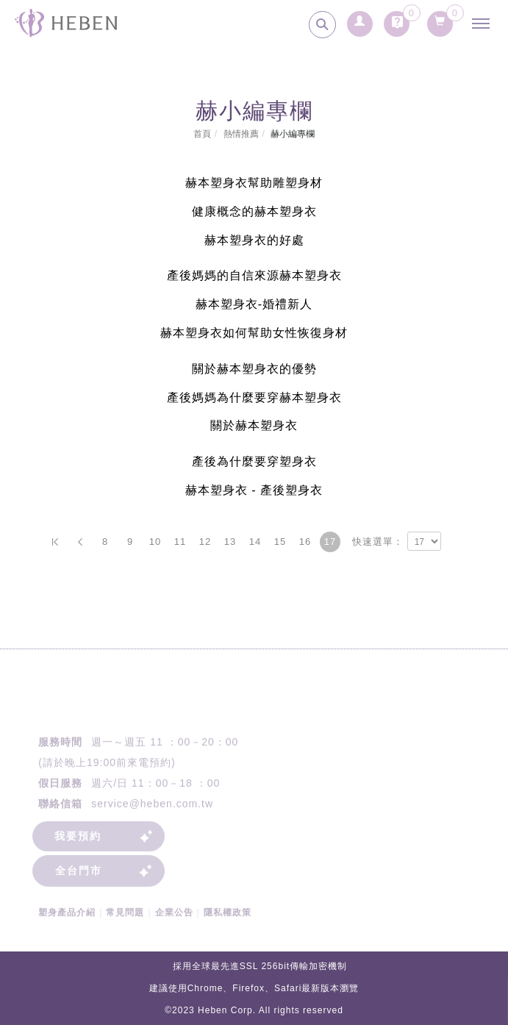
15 (280, 541)
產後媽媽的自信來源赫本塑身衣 (254, 275)
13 (230, 541)
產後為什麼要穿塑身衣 (254, 461)
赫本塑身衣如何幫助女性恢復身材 (254, 332)
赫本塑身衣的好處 (254, 240)
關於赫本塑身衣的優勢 (254, 368)
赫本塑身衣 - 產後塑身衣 (254, 490)
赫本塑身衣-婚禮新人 (254, 304)
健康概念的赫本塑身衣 (254, 211)
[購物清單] (440, 18)
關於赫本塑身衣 (254, 425)
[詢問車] (397, 18)
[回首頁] (66, 22)
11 (180, 541)
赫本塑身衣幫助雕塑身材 (254, 182)
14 (255, 541)
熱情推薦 (241, 134)
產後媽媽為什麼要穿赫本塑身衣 (254, 397)
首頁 (202, 134)
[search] (322, 25)
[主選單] (484, 24)
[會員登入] (359, 18)
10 (155, 541)
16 (305, 541)
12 (205, 541)
